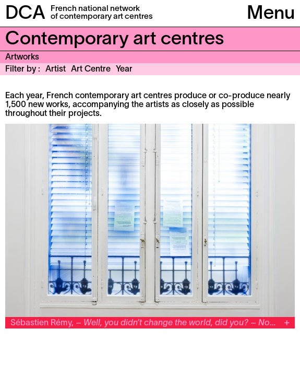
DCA (25, 14)
